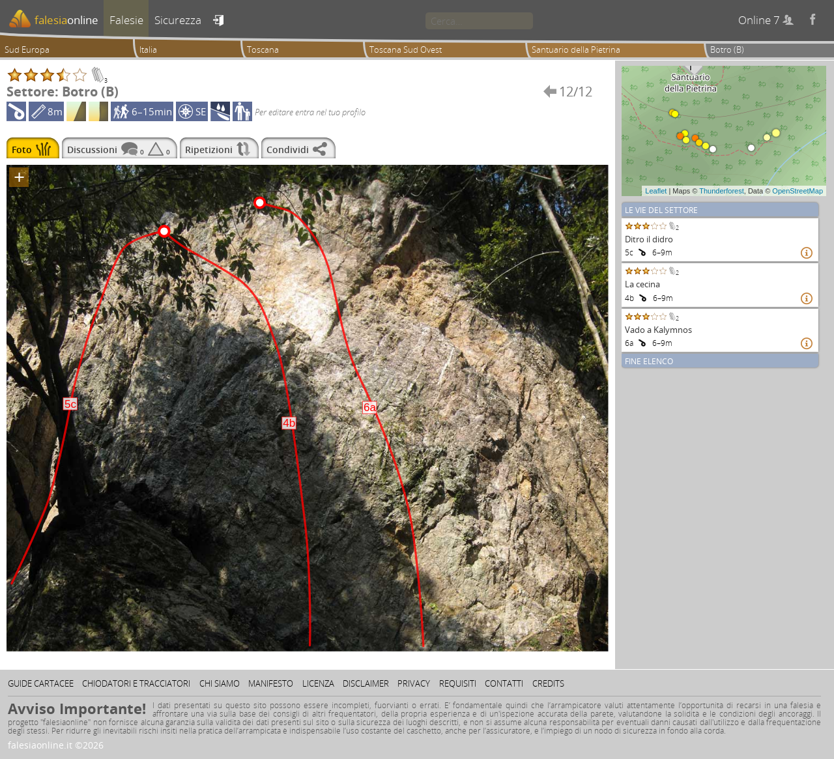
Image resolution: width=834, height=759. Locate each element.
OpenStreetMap (797, 191)
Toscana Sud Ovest (405, 49)
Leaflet (656, 191)
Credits (548, 683)
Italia (148, 49)
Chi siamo (219, 683)
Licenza (318, 683)
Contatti (504, 683)
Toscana (263, 49)
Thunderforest (721, 191)
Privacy (413, 683)
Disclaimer (366, 683)
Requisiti (457, 683)
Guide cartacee (41, 683)
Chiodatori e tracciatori (136, 683)
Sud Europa (27, 49)
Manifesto (270, 683)
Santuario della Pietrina (576, 49)
